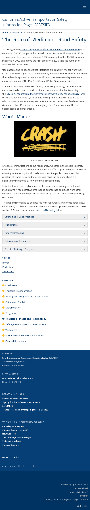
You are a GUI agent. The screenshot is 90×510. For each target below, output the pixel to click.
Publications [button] (11, 224)
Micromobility (12, 307)
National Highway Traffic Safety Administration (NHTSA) (51, 49)
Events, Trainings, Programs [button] (20, 249)
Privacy (83, 495)
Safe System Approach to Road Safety (25, 324)
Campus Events (10, 445)
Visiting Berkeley (11, 441)
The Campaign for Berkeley (16, 437)
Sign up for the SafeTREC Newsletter (21, 402)
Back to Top (82, 505)
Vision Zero (8, 271)
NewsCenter (9, 433)
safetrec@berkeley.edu (48, 210)
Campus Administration (14, 430)
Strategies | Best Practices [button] (19, 216)
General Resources (15, 341)
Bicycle (6, 262)
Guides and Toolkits (15, 302)
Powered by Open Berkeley (74, 484)
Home (5, 32)
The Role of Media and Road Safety (25, 318)
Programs (10, 313)
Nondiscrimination (78, 492)
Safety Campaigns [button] (14, 232)
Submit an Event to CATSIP (15, 398)
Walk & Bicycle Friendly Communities (24, 335)
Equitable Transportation (18, 290)
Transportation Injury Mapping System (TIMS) (25, 409)
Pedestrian (8, 266)
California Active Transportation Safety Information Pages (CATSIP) (35, 22)
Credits (15, 457)
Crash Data (11, 285)
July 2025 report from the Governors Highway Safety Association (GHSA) (46, 93)
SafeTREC (7, 406)
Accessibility (81, 488)
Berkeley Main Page (13, 426)
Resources (17, 32)
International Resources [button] (17, 240)
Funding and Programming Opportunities (27, 296)
